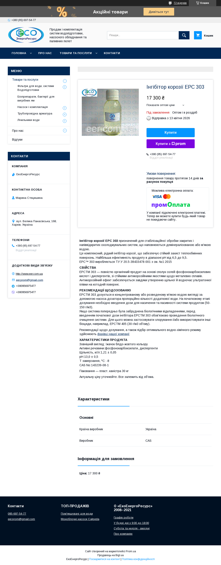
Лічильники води (28, 120)
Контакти (112, 53)
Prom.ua (131, 551)
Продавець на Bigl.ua (110, 555)
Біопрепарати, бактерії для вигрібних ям (35, 98)
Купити (171, 132)
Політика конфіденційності (138, 559)
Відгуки (17, 139)
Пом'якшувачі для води (77, 513)
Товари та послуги (76, 53)
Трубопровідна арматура (34, 113)
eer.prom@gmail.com (29, 279)
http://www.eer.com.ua (29, 273)
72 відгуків (180, 3)
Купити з (170, 144)
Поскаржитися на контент (104, 559)
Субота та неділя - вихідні (132, 528)
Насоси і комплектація (32, 107)
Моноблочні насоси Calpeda (80, 519)
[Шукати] (184, 35)
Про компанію (123, 533)
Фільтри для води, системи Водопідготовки (35, 87)
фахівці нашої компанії (113, 334)
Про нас (45, 53)
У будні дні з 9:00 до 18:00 (131, 523)
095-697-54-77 (17, 513)
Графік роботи (123, 517)
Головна (19, 53)
